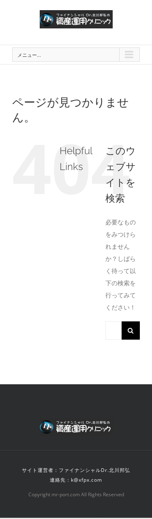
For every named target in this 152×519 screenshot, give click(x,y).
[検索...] (113, 330)
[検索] (131, 330)
